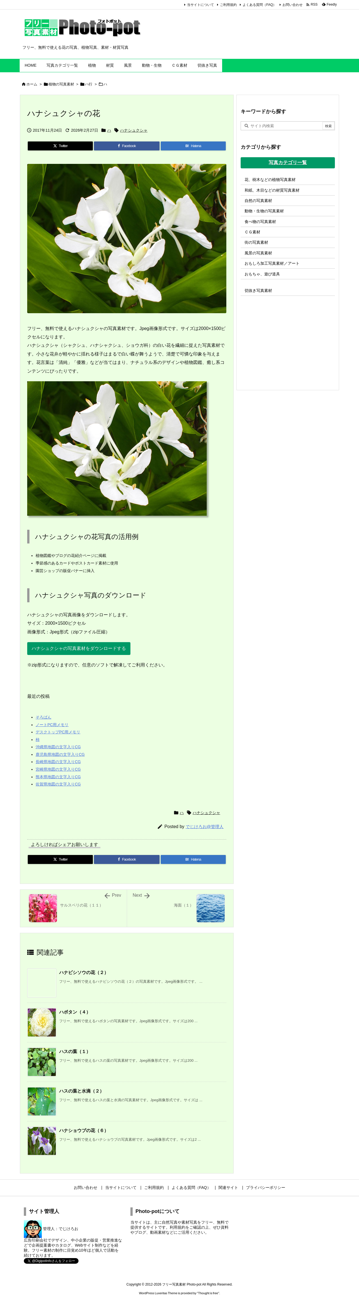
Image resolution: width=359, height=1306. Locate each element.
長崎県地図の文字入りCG (58, 761)
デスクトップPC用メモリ (58, 732)
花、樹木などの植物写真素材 (270, 179)
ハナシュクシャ (134, 130)
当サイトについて (200, 5)
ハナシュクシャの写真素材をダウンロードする (79, 648)
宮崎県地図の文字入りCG (58, 769)
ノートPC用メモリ (52, 724)
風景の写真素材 (258, 253)
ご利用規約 (228, 5)
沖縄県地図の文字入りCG (58, 747)
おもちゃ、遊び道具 (262, 274)
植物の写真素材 (61, 84)
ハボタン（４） (75, 1012)
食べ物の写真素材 (260, 221)
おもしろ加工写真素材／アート (272, 263)
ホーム (31, 84)
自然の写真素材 (258, 200)
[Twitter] (60, 145)
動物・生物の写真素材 (264, 211)
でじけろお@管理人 (205, 826)
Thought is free (208, 1293)
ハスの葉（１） (75, 1051)
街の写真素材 (256, 242)
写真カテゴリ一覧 (288, 162)
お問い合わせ (292, 5)
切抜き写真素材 (258, 290)
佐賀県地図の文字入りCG (58, 784)
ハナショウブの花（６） (84, 1130)
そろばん (43, 717)
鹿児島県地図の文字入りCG (60, 754)
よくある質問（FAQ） (259, 5)
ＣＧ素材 (252, 232)
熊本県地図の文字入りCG (58, 777)
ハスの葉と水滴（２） (81, 1091)
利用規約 (177, 1227)
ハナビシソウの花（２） (84, 972)
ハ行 (88, 84)
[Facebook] (126, 145)
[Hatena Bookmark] (193, 145)
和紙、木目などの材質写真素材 (272, 190)
